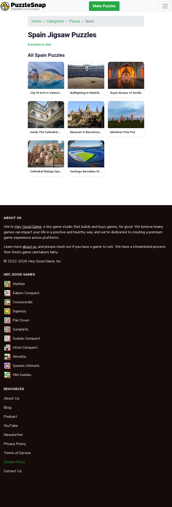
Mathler (19, 284)
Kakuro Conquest (26, 293)
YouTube (11, 425)
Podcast (10, 416)
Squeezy (19, 311)
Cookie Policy (14, 462)
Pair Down (21, 320)
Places (74, 21)
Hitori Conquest (25, 347)
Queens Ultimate (26, 365)
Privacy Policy (15, 443)
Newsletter (13, 434)
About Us (11, 398)
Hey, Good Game (28, 226)
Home (36, 21)
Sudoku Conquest (26, 338)
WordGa (19, 356)
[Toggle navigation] (165, 6)
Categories (55, 21)
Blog (7, 407)
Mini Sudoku (22, 375)
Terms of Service (17, 452)
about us (29, 246)
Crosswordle (23, 302)
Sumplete (20, 329)
